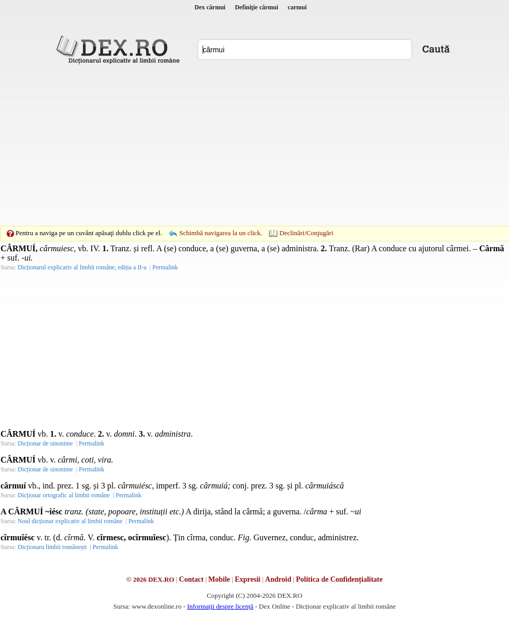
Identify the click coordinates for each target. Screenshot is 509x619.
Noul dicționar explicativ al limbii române (70, 521)
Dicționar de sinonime (45, 443)
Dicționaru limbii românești (52, 547)
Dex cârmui (209, 7)
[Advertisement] (238, 145)
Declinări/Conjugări (306, 233)
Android (278, 579)
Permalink (165, 267)
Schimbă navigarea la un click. (220, 233)
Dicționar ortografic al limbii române (64, 495)
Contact (191, 579)
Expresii (248, 579)
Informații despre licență (220, 606)
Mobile (219, 579)
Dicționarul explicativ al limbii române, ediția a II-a (82, 267)
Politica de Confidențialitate (339, 579)
